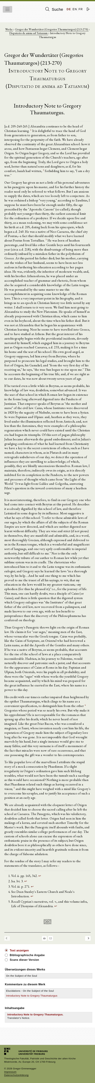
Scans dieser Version (24, 959)
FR (81, 9)
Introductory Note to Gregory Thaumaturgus (31, 995)
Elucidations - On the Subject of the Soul (30, 990)
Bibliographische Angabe (27, 955)
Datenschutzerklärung (16, 1075)
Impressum (10, 1072)
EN (75, 9)
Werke (9, 29)
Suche (54, 9)
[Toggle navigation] (7, 9)
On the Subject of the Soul (21, 975)
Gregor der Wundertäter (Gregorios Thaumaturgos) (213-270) (52, 29)
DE (69, 9)
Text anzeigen (19, 950)
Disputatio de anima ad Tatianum (28, 33)
